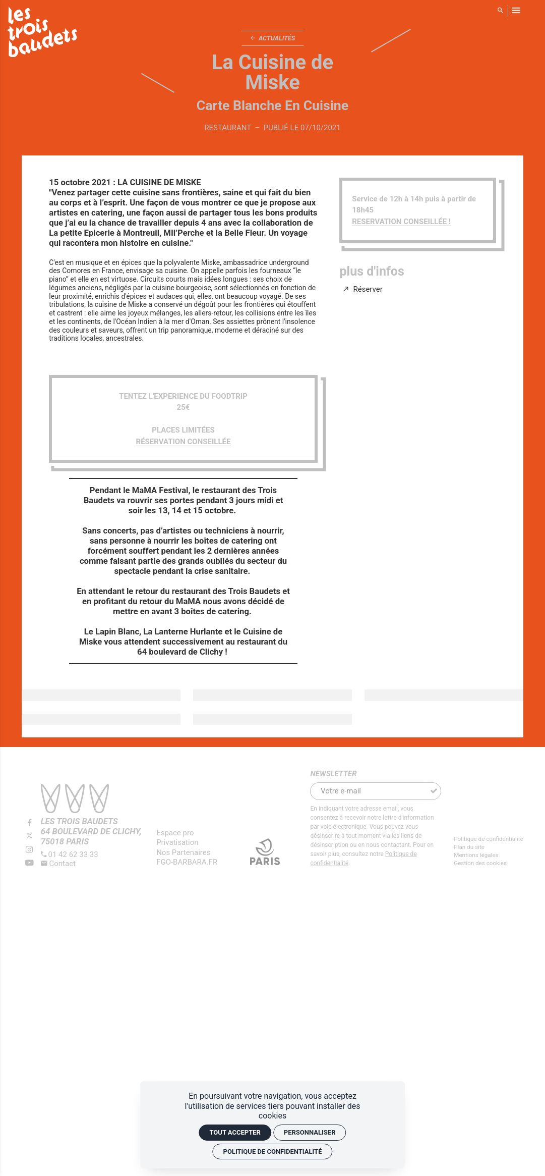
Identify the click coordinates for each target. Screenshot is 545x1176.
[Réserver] (363, 289)
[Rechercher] (501, 10)
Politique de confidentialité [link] (272, 1151)
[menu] (515, 10)
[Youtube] (29, 863)
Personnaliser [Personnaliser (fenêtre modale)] (310, 1132)
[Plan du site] (488, 847)
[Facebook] (29, 823)
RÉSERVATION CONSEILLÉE (183, 441)
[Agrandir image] (101, 695)
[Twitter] (29, 836)
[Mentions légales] (488, 855)
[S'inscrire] (433, 791)
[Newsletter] (368, 791)
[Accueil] (42, 34)
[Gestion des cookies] (488, 863)
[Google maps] (91, 831)
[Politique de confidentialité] (488, 839)
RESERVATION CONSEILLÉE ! (401, 221)
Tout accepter (234, 1132)
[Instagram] (29, 850)
